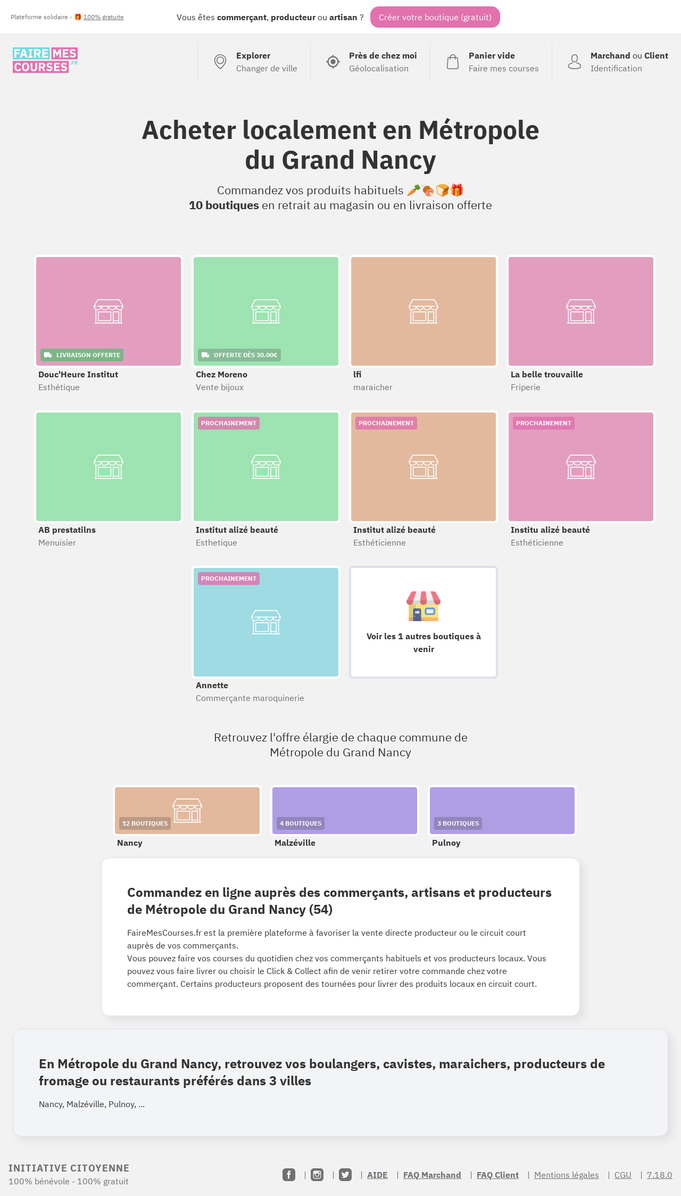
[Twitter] (345, 1174)
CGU (623, 1174)
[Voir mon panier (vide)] (491, 62)
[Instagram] (317, 1174)
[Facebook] (289, 1174)
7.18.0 (659, 1174)
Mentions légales (566, 1174)
